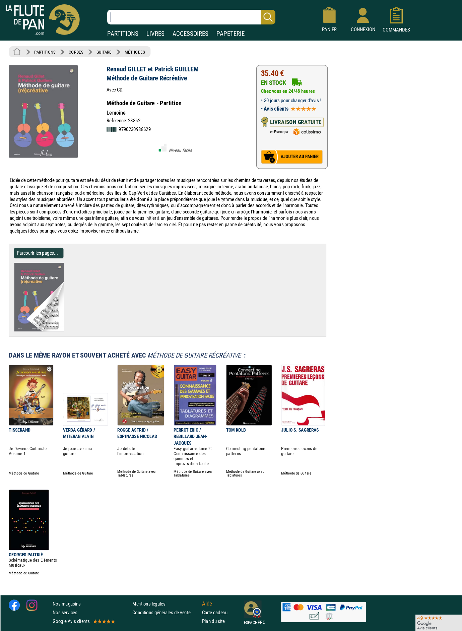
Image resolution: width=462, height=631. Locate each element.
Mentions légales (148, 604)
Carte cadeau (214, 612)
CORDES (76, 52)
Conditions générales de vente (165, 612)
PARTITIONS (122, 34)
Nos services (65, 612)
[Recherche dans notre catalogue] (191, 17)
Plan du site (213, 621)
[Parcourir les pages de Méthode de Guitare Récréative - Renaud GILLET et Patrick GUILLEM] (66, 330)
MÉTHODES (135, 52)
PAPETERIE (230, 34)
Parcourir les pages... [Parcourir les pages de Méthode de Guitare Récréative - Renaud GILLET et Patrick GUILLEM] (37, 253)
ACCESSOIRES (190, 34)
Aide (207, 603)
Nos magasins (67, 604)
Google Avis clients (83, 621)
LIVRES (155, 34)
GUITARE (104, 52)
